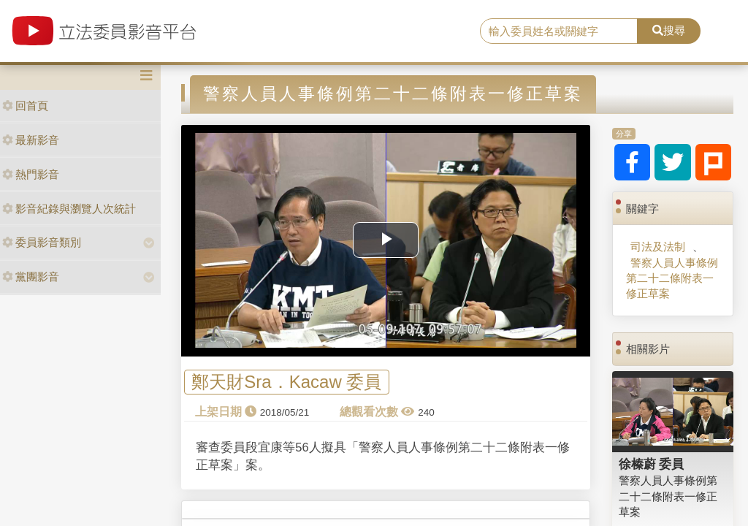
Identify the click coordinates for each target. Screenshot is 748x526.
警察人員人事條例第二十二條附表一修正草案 (672, 278)
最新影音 (30, 140)
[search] (559, 31)
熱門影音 (30, 174)
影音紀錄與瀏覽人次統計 (69, 208)
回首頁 (25, 105)
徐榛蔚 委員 (651, 463)
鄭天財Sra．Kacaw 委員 (286, 382)
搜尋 (668, 30)
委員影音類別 (41, 242)
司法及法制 (657, 246)
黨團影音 (30, 276)
